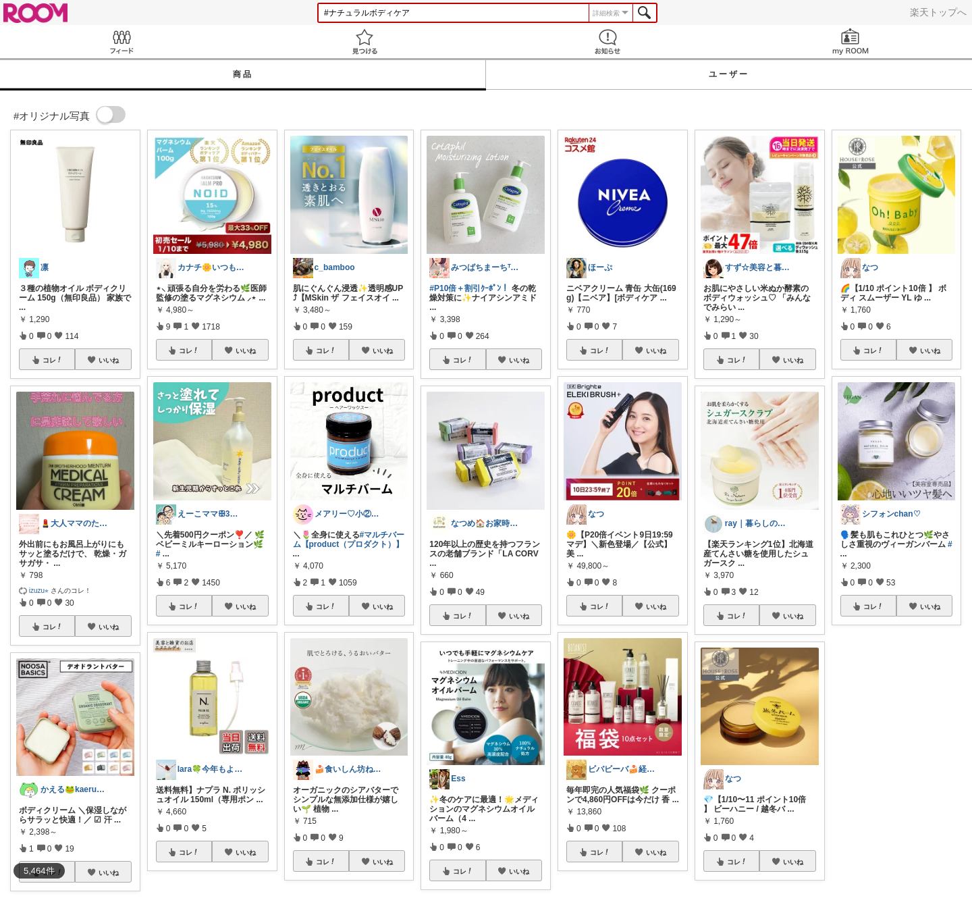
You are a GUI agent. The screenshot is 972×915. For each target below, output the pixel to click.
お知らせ (607, 41)
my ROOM (850, 41)
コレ (53, 360)
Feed (121, 41)
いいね (109, 360)
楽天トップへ (938, 12)
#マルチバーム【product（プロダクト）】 (349, 539)
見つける (364, 41)
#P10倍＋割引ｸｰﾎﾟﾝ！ (469, 288)
